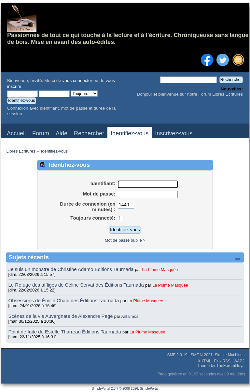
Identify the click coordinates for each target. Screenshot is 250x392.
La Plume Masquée (160, 269)
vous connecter (77, 80)
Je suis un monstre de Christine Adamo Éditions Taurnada (71, 269)
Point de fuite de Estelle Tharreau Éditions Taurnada (65, 331)
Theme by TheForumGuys (220, 365)
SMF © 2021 (201, 355)
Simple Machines (229, 355)
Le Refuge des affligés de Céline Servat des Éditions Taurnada (77, 285)
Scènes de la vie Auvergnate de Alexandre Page (61, 316)
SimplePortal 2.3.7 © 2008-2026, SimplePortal (125, 388)
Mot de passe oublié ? (125, 240)
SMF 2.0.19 (177, 355)
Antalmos (129, 316)
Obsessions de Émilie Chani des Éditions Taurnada (64, 300)
